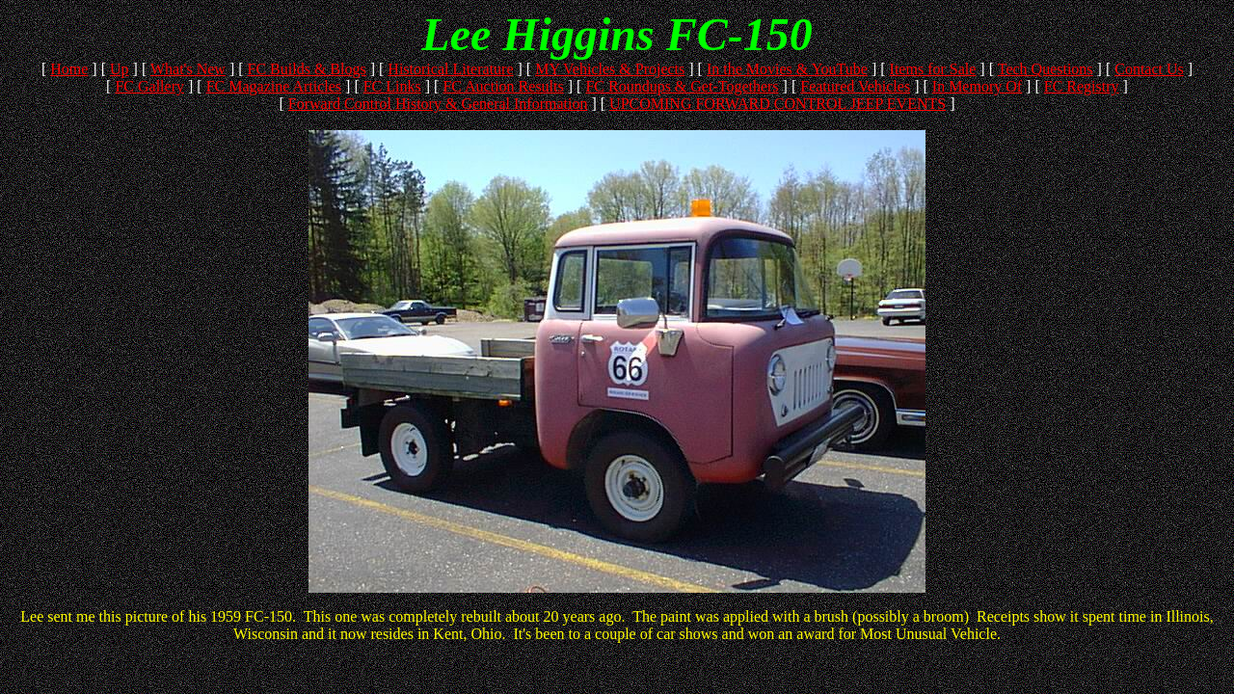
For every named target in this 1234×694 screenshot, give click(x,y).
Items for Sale (933, 69)
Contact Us (1149, 69)
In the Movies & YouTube (787, 69)
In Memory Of (977, 86)
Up (119, 69)
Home (69, 69)
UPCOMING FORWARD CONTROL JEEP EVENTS (777, 103)
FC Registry (1081, 86)
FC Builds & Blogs (307, 69)
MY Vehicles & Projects (609, 69)
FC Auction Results (503, 86)
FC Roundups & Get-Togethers (681, 86)
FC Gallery (149, 86)
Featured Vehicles (855, 86)
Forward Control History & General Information (438, 103)
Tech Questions (1045, 69)
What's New (188, 69)
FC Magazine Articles (273, 86)
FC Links (392, 86)
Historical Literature (450, 69)
